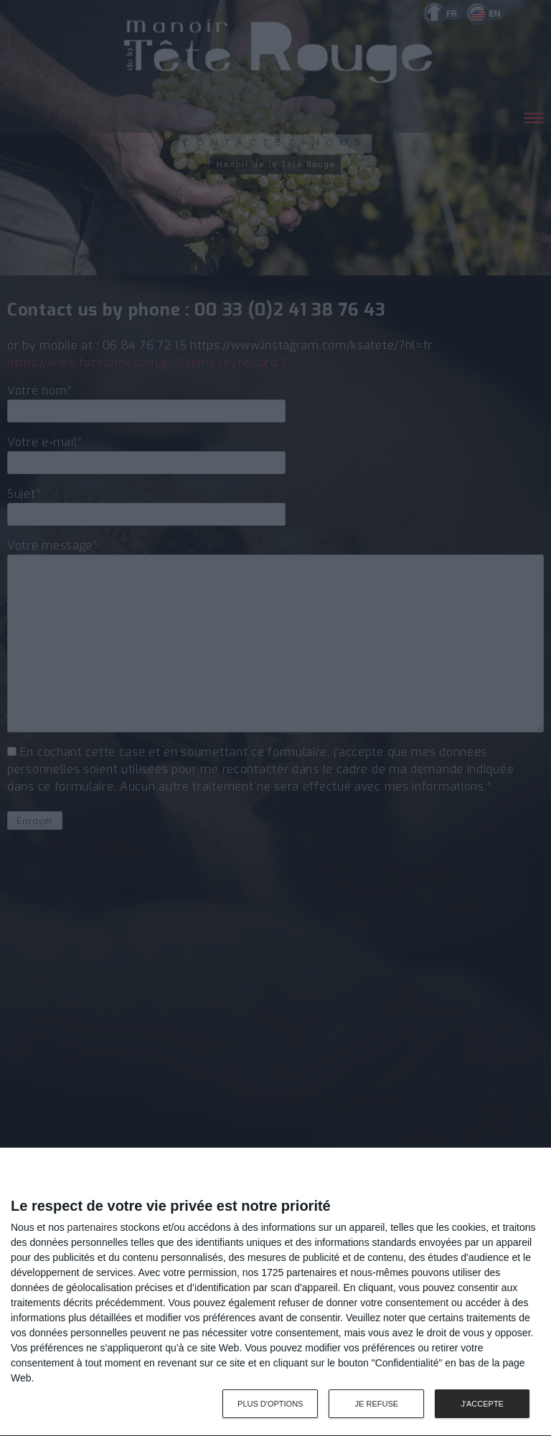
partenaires (92, 1227)
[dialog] (275, 1292)
